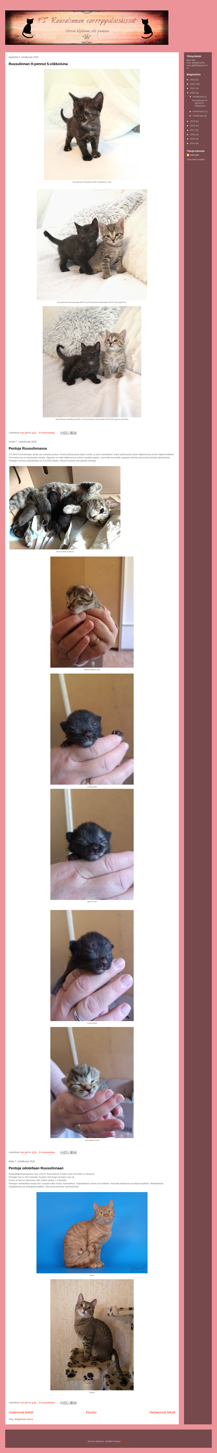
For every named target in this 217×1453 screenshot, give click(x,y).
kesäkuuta (198, 96)
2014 (193, 143)
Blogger (125, 1441)
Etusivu (91, 1412)
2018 (193, 125)
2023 (193, 79)
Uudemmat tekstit (21, 1412)
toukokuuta (199, 111)
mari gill (194, 155)
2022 (193, 84)
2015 (193, 138)
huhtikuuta (198, 115)
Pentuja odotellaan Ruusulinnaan (36, 1168)
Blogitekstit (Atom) (24, 1419)
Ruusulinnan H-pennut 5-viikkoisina (38, 64)
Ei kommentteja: (47, 432)
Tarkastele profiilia (196, 159)
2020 (193, 92)
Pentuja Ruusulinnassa (28, 448)
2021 (193, 88)
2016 (193, 134)
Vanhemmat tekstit (162, 1412)
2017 (193, 130)
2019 (193, 121)
